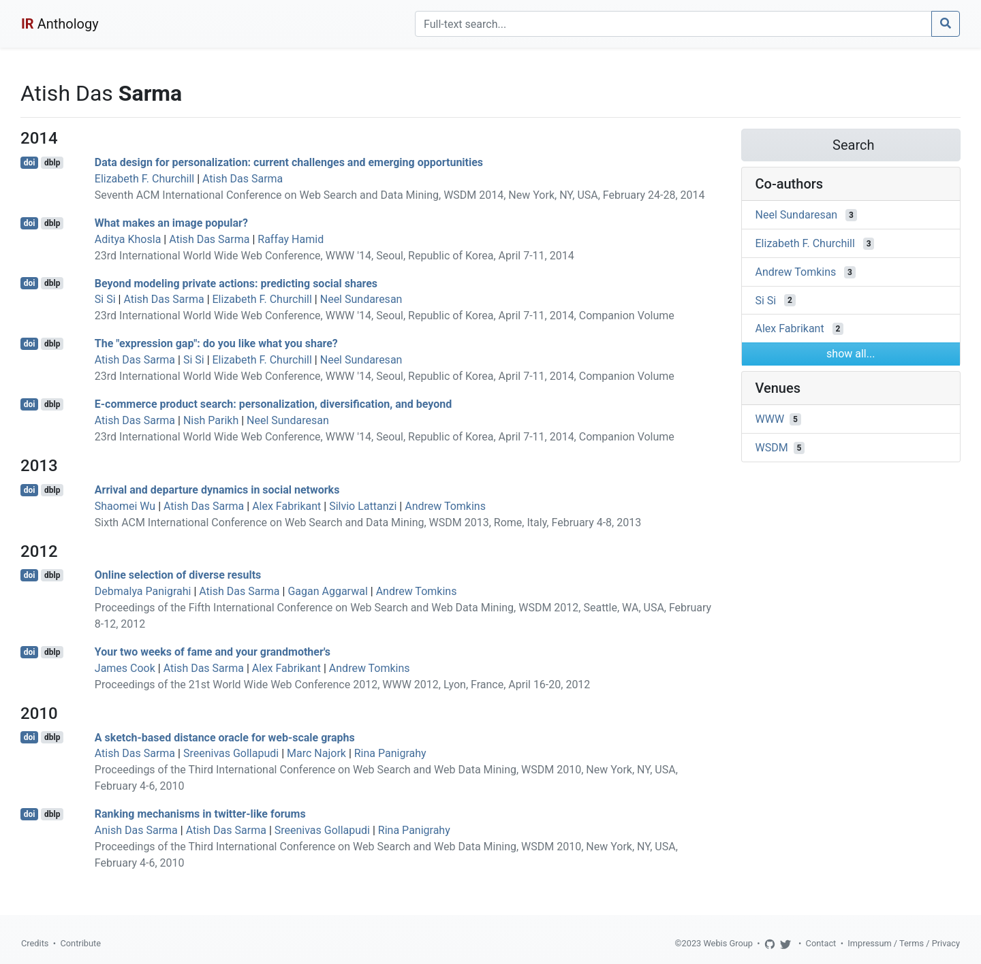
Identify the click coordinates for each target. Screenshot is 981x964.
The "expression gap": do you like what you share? (216, 343)
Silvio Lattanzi (362, 506)
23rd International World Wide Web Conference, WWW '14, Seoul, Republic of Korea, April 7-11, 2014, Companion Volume (384, 315)
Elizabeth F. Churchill (144, 178)
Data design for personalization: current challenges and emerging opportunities (289, 162)
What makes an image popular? (171, 222)
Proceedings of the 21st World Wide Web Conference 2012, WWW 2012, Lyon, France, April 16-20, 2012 (343, 684)
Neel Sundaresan (361, 299)
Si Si (105, 299)
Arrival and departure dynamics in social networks (217, 489)
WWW (770, 419)
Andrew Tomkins (445, 506)
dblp (52, 162)
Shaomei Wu (125, 506)
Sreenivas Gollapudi (231, 753)
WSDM (772, 447)
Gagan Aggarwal (327, 591)
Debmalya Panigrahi (143, 591)
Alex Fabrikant (286, 506)
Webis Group (728, 943)
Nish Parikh (210, 420)
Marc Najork (316, 753)
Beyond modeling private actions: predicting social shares (236, 282)
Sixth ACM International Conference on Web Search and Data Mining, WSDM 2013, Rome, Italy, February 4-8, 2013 (368, 522)
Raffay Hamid (291, 239)
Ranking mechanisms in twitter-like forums (200, 813)
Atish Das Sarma (242, 178)
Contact (821, 943)
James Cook (125, 668)
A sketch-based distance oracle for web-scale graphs (225, 736)
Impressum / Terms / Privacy (903, 943)
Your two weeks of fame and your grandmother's (212, 651)
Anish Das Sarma (136, 830)
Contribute (80, 943)
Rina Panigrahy (390, 753)
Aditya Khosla (128, 239)
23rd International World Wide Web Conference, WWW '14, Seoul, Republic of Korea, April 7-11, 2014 (334, 255)
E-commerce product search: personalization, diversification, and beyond (273, 404)
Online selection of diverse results (178, 574)
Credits (34, 943)
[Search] (673, 24)
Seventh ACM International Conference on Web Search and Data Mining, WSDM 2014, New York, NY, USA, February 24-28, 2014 (400, 195)
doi (29, 162)
